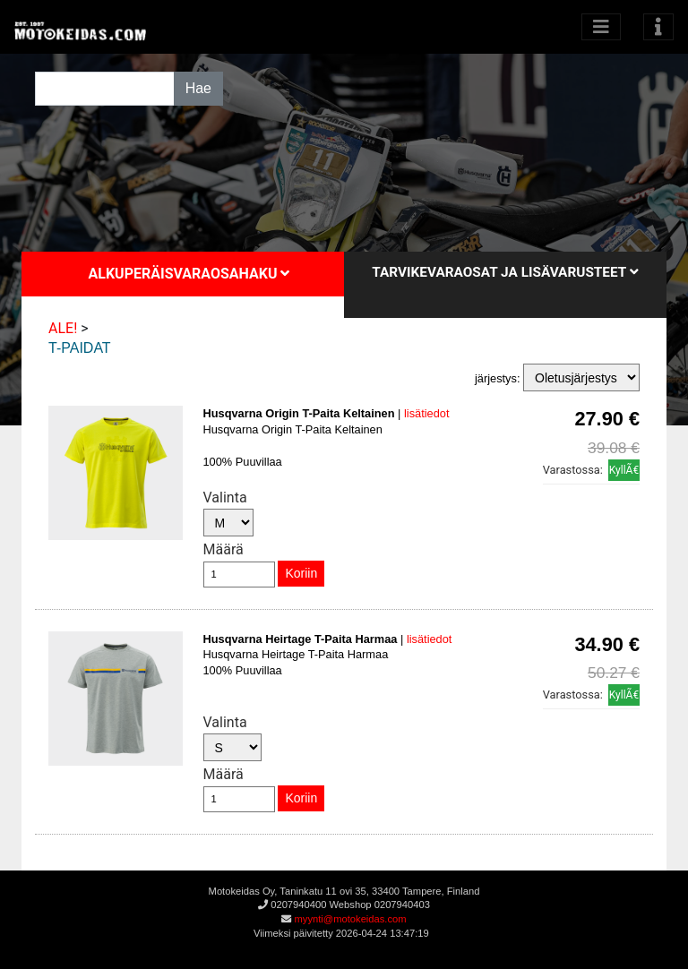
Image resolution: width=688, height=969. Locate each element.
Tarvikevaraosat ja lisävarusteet (505, 272)
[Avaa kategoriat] (601, 26)
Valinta (225, 497)
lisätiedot (427, 413)
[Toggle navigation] (658, 26)
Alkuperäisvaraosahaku (189, 273)
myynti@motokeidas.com (350, 918)
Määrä (223, 549)
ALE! (62, 328)
